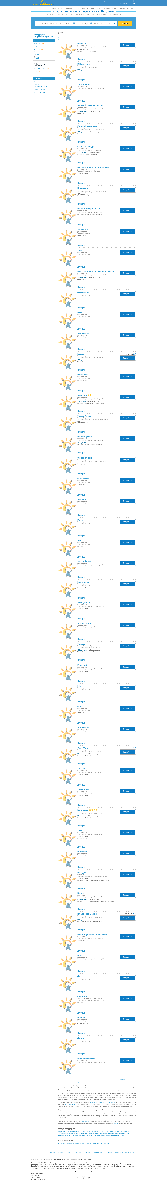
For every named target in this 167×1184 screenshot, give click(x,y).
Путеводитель (78, 1153)
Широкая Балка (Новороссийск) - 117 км (110, 1135)
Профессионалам (98, 1153)
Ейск (83, 8)
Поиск (125, 23)
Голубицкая (39, 46)
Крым (98, 8)
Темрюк (36, 52)
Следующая (122, 1080)
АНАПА (60, 8)
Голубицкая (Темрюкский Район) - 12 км (71, 1132)
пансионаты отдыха (109, 1103)
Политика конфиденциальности (125, 1153)
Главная (52, 1153)
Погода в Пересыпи (41, 87)
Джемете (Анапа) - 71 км (66, 1135)
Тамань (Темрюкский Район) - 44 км (120, 1132)
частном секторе (70, 1104)
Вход (133, 3)
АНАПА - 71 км (124, 1134)
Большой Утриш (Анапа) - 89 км (85, 1135)
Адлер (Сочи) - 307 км (102, 1143)
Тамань (36, 55)
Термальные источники (126, 8)
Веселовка (39, 44)
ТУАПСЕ (77, 8)
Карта (36, 81)
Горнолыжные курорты (109, 8)
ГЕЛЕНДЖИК (68, 8)
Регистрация (124, 3)
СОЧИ (54, 8)
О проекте (109, 1153)
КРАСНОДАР (90, 8)
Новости (37, 84)
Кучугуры (38, 49)
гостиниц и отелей (96, 1103)
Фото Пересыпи (39, 92)
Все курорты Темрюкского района (43, 35)
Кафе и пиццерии (41, 69)
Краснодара (85, 1121)
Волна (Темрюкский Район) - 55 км (69, 1134)
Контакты (60, 1153)
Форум (88, 1153)
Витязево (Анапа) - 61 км (89, 1134)
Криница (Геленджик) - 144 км (67, 1143)
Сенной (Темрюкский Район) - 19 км (97, 1132)
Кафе (37, 71)
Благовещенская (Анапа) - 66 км (108, 1134)
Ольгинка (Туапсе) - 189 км (86, 1143)
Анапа (65, 1125)
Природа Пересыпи (41, 89)
